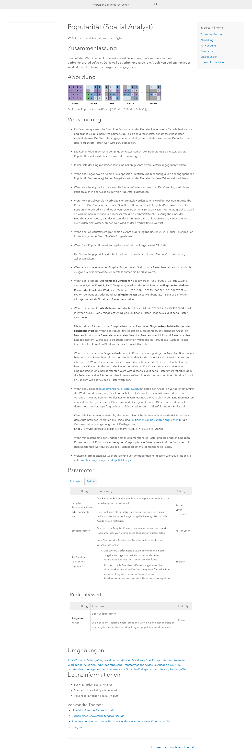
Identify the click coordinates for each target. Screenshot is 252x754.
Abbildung (206, 40)
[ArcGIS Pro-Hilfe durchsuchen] (122, 5)
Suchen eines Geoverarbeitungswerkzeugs (98, 715)
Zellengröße (94, 660)
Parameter (206, 51)
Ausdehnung (92, 664)
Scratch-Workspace (139, 669)
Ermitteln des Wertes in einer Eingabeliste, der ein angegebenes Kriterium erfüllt (121, 721)
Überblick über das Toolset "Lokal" (93, 710)
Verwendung (208, 45)
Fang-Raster (160, 669)
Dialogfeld (76, 481)
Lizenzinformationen (212, 62)
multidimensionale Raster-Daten (119, 388)
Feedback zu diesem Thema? (175, 747)
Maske (151, 664)
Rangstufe (78, 727)
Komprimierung (162, 660)
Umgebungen (208, 56)
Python (91, 481)
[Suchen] (156, 4)
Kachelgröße (177, 669)
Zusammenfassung (211, 34)
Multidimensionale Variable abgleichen (154, 419)
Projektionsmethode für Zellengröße (127, 660)
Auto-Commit (76, 660)
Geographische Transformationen (124, 664)
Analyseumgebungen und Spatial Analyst (106, 460)
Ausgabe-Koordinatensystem (106, 669)
